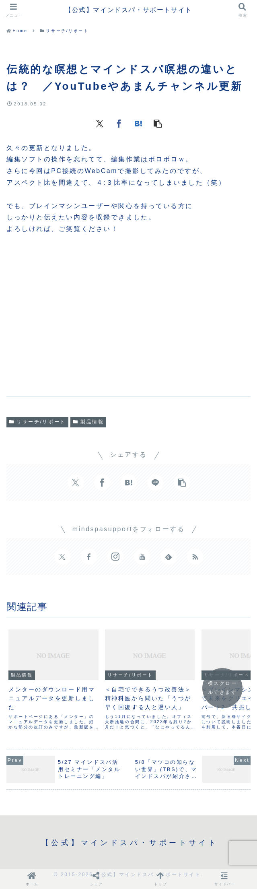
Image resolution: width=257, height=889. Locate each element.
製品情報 (88, 422)
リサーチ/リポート (37, 422)
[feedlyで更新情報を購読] (168, 557)
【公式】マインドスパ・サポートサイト (128, 10)
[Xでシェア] (99, 123)
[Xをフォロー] (62, 557)
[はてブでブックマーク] (138, 123)
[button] (157, 123)
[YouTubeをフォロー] (142, 557)
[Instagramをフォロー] (115, 557)
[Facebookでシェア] (119, 123)
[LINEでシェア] (155, 482)
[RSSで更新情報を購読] (195, 557)
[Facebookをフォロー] (89, 557)
